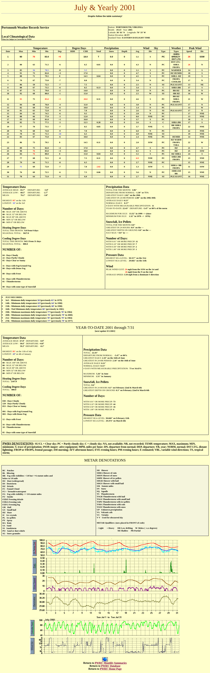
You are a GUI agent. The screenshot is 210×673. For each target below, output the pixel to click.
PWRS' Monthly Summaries (111, 663)
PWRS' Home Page (111, 668)
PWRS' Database (110, 665)
